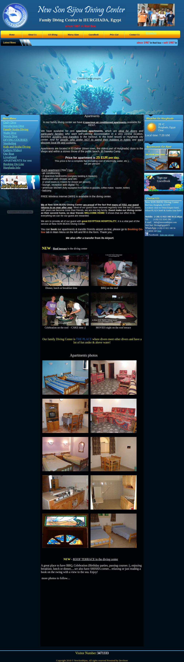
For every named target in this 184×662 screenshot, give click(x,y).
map (159, 231)
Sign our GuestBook (162, 179)
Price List (114, 34)
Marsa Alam (73, 34)
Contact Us (134, 34)
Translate (151, 32)
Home (12, 34)
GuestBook (94, 34)
